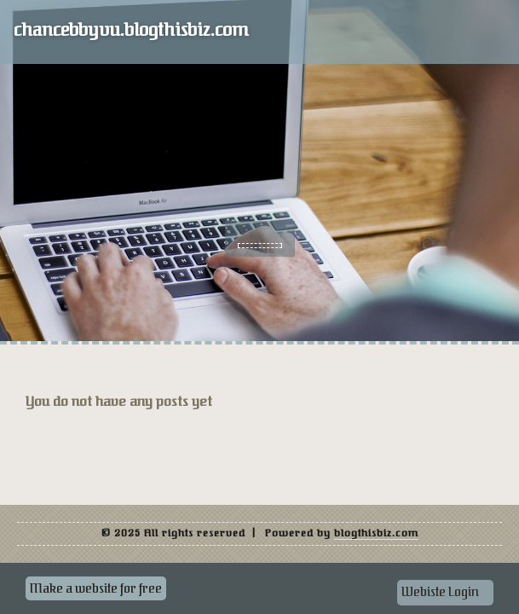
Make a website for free (96, 588)
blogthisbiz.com (376, 533)
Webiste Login (440, 592)
